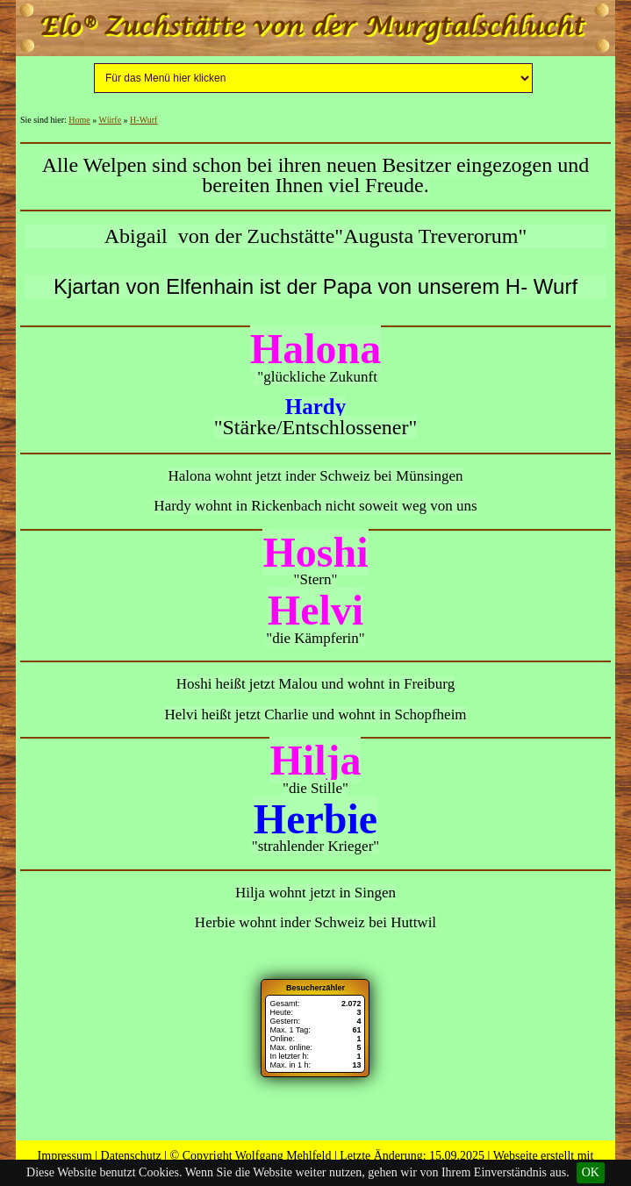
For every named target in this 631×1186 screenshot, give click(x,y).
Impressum (65, 1155)
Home (79, 120)
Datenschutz (131, 1155)
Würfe (110, 120)
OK (590, 1172)
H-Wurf (143, 120)
